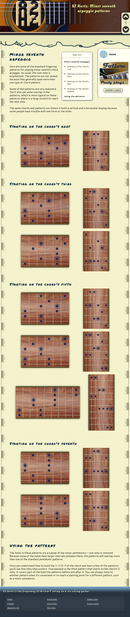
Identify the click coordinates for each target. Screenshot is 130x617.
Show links (113, 90)
